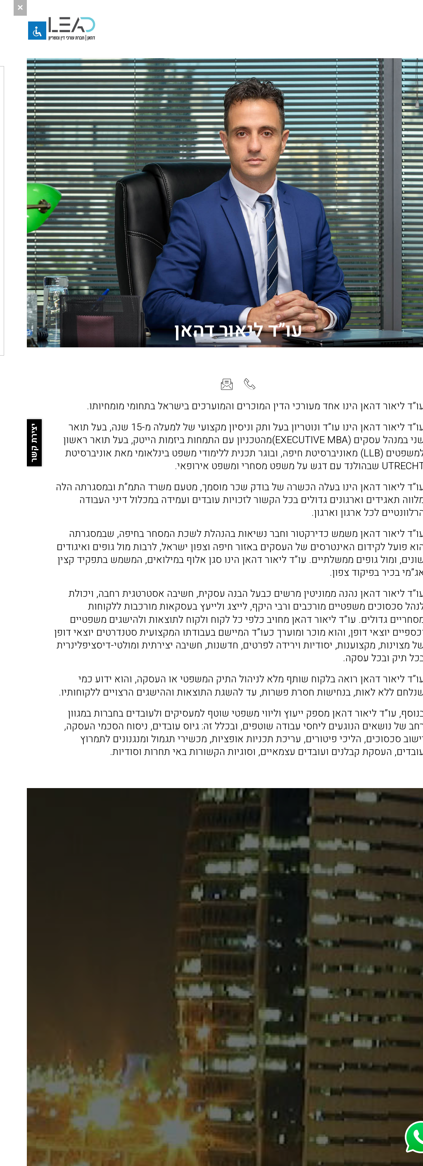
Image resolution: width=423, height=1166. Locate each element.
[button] (407, 29)
